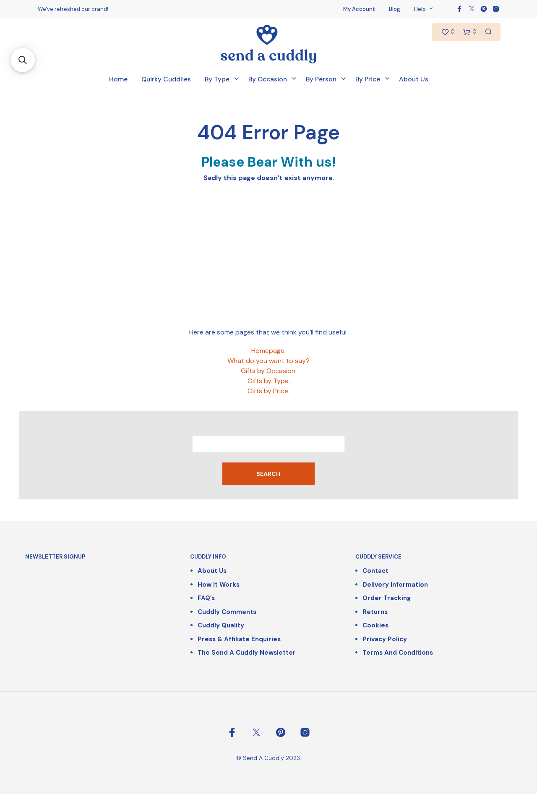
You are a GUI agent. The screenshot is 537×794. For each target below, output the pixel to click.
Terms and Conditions (397, 652)
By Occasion (267, 79)
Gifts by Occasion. (269, 370)
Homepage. (268, 350)
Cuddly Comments (227, 612)
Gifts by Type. (269, 380)
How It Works (219, 584)
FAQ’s (206, 598)
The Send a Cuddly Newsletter (247, 652)
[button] (22, 60)
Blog (394, 9)
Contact (375, 571)
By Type (217, 79)
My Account (359, 9)
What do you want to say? (268, 360)
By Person (321, 79)
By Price (367, 79)
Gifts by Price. (268, 391)
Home (118, 79)
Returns (375, 612)
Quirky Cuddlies (166, 79)
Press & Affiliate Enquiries (239, 639)
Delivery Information (395, 584)
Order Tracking (386, 598)
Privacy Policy (384, 639)
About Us (413, 79)
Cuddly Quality (221, 625)
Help (420, 9)
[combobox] (268, 444)
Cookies (375, 625)
